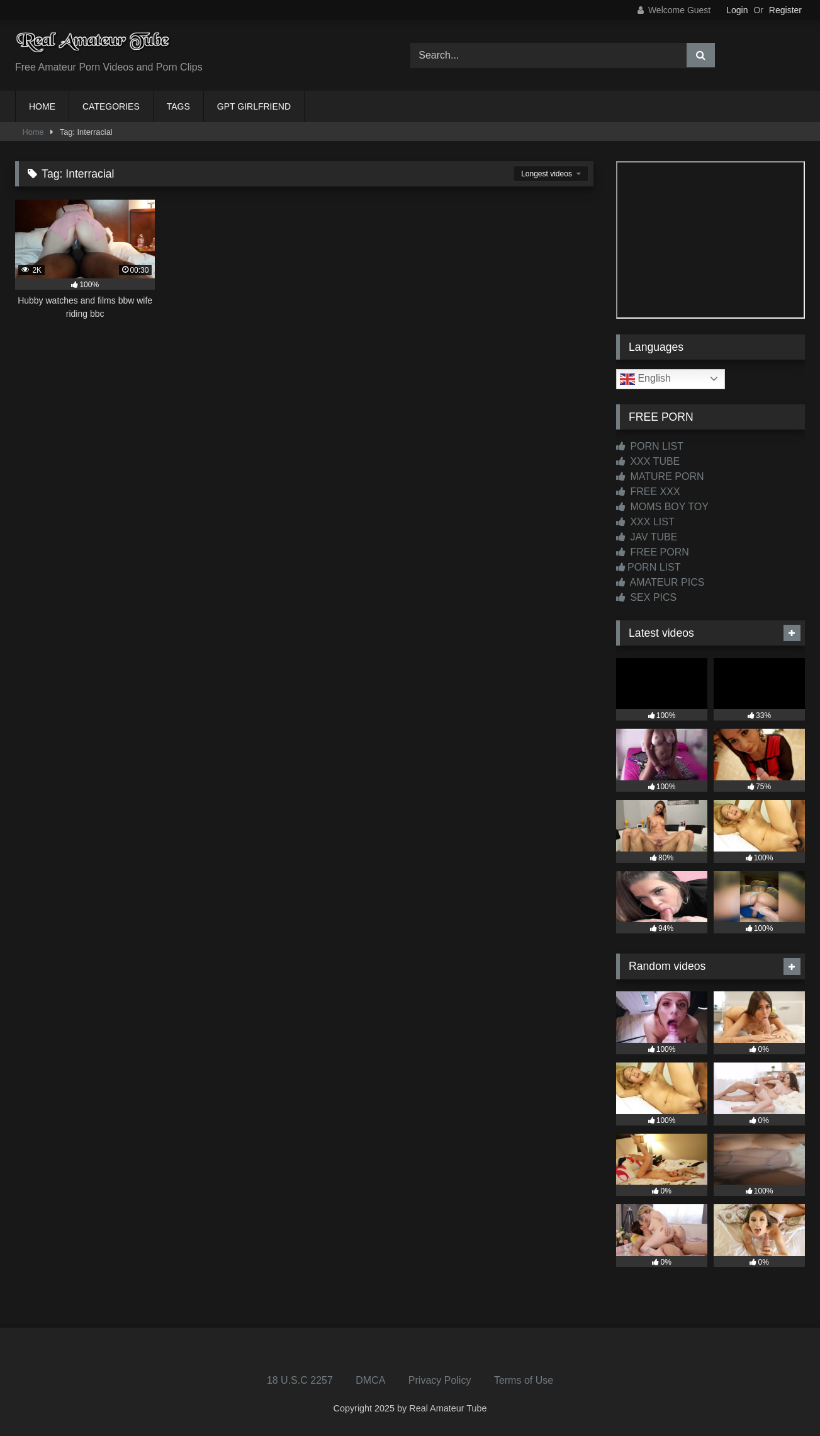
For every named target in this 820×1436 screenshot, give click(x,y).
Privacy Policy (439, 1380)
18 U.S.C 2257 (300, 1380)
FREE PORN (652, 552)
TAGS (178, 106)
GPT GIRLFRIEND (254, 106)
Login (737, 10)
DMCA (370, 1380)
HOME (42, 106)
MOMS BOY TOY (662, 506)
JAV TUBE (646, 537)
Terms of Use (523, 1380)
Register (785, 10)
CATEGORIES (111, 106)
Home (33, 132)
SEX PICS (646, 597)
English (645, 379)
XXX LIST (645, 521)
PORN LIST (649, 446)
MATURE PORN (660, 476)
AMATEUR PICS (660, 582)
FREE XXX (648, 491)
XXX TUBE (648, 461)
